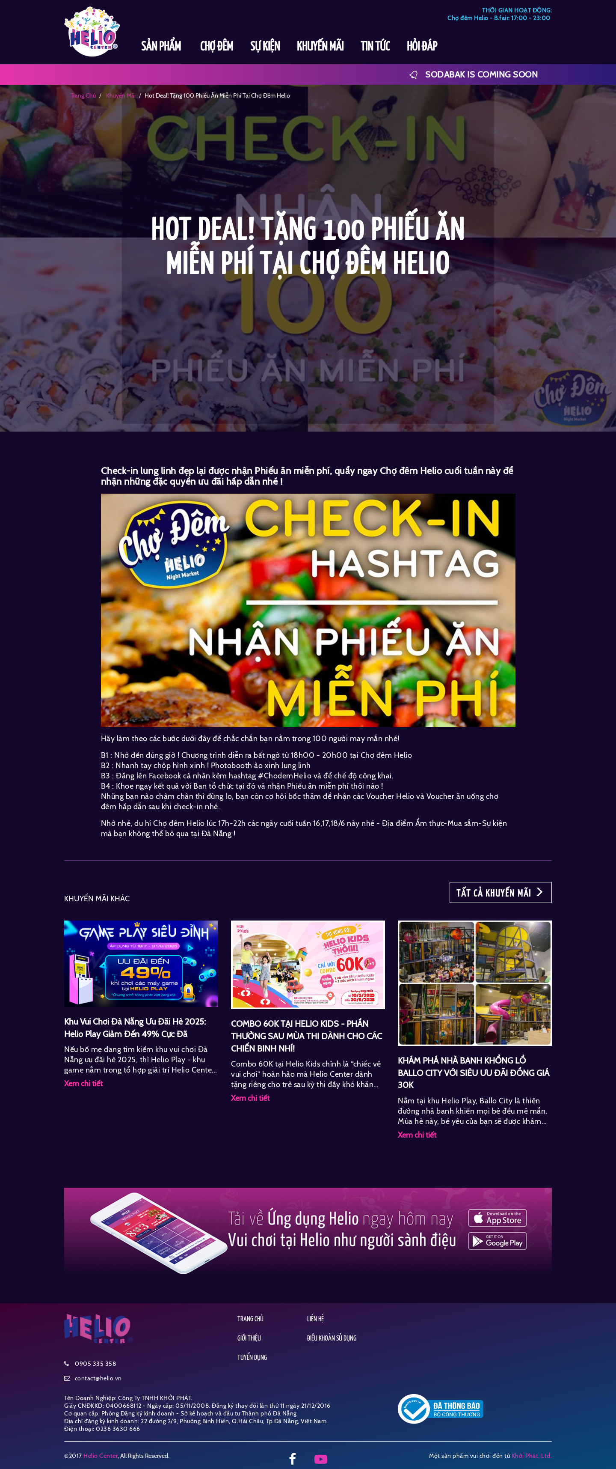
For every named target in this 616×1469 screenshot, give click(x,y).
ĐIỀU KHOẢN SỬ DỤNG (331, 1338)
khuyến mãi (120, 95)
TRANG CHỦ (250, 1319)
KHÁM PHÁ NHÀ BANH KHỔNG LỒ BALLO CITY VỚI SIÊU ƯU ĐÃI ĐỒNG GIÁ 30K (473, 1072)
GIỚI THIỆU (249, 1338)
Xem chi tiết (83, 1083)
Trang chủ (83, 95)
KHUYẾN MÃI (320, 47)
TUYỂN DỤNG (252, 1358)
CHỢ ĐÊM (216, 47)
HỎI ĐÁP (422, 47)
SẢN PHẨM (162, 47)
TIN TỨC (375, 47)
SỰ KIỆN (265, 47)
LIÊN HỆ (315, 1319)
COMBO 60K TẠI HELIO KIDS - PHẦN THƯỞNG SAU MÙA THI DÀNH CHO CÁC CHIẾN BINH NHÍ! (306, 1036)
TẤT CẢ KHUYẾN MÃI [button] (500, 893)
